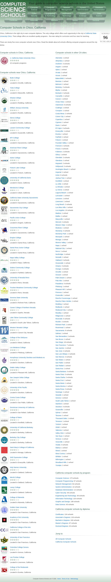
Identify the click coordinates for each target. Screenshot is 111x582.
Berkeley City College (17, 437)
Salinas (58, 333)
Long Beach (60, 204)
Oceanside (59, 263)
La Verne (59, 190)
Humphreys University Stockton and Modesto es (27, 357)
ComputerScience (34, 9)
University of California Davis (20, 178)
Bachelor (54, 20)
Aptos (58, 69)
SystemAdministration (82, 9)
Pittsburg (59, 286)
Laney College (15, 487)
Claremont (59, 105)
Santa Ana (59, 368)
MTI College (14, 138)
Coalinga (59, 108)
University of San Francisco (20, 537)
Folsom (58, 140)
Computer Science (62, 478)
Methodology (74, 579)
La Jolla (58, 184)
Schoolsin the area (105, 37)
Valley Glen (60, 433)
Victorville (59, 442)
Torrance (59, 421)
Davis (58, 125)
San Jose (59, 351)
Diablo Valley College (17, 367)
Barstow (58, 81)
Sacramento (60, 330)
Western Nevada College (19, 327)
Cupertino (59, 119)
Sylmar (58, 412)
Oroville (58, 272)
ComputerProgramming (50, 9)
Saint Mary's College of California (22, 447)
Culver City (59, 116)
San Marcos (60, 357)
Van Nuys (59, 436)
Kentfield (59, 181)
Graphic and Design (63, 501)
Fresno (58, 149)
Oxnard (58, 275)
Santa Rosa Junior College (19, 247)
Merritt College (15, 477)
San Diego (59, 342)
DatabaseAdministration (99, 9)
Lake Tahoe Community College (21, 317)
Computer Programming (64, 481)
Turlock (58, 424)
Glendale (59, 157)
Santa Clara (60, 374)
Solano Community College (20, 267)
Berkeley (59, 87)
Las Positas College (17, 557)
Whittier (58, 456)
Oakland (59, 260)
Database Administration (64, 490)
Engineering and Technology (66, 496)
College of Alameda (17, 497)
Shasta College (15, 98)
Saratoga (59, 392)
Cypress (58, 122)
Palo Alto (59, 281)
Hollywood (59, 166)
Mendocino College (17, 188)
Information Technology (64, 498)
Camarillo (59, 96)
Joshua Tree (60, 178)
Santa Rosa (60, 389)
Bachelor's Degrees (63, 520)
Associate (34, 20)
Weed (58, 451)
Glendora (59, 160)
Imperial (58, 172)
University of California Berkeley (21, 427)
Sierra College (15, 118)
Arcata (58, 72)
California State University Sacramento (24, 198)
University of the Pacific (18, 387)
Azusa (58, 75)
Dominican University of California (22, 407)
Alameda (59, 58)
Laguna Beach (61, 193)
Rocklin (58, 322)
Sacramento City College (19, 208)
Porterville (59, 295)
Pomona (59, 292)
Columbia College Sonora (19, 547)
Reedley (58, 313)
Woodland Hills (61, 462)
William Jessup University (19, 108)
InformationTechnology (66, 15)
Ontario (58, 266)
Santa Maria (60, 383)
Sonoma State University (19, 297)
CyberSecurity (34, 15)
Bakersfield (60, 78)
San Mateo (59, 360)
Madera (58, 213)
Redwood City (61, 310)
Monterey (59, 231)
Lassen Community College (20, 128)
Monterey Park (61, 234)
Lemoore (59, 198)
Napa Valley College (17, 257)
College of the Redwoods (19, 567)
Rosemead (59, 327)
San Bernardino (61, 336)
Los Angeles (60, 210)
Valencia (59, 430)
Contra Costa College (17, 397)
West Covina (60, 453)
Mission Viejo (60, 225)
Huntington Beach (62, 169)
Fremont (59, 146)
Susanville (59, 409)
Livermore (59, 201)
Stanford (59, 404)
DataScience (99, 15)
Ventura (58, 439)
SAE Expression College (19, 457)
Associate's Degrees (63, 517)
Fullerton (59, 152)
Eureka (58, 134)
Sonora (58, 398)
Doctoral (96, 20)
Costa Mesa (60, 113)
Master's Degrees (62, 523)
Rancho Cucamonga (63, 298)
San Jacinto (60, 348)
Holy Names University (18, 467)
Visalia (58, 445)
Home (59, 579)
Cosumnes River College (19, 228)
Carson (58, 99)
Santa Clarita (60, 377)
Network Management (63, 484)
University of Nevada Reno (19, 277)
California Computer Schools (66, 542)
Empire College (15, 238)
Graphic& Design (83, 15)
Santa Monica (60, 386)
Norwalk (58, 257)
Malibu (58, 216)
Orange (58, 269)
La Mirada (59, 187)
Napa (57, 245)
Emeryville (59, 131)
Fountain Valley (61, 143)
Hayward (59, 163)
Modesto (59, 228)
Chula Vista (60, 102)
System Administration (64, 487)
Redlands (59, 307)
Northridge (59, 254)
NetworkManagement (67, 9)
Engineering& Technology (50, 15)
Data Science (60, 504)
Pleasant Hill (60, 289)
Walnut (58, 448)
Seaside (58, 395)
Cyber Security (61, 493)
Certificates (60, 514)
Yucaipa (58, 465)
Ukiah (58, 427)
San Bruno (59, 339)
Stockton (59, 407)
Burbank (59, 93)
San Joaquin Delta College (19, 377)
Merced (58, 222)
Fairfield (58, 137)
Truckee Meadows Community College (24, 287)
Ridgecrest (59, 316)
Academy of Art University (19, 517)
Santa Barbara (61, 371)
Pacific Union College (17, 218)
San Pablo (59, 363)
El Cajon (59, 128)
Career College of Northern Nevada (23, 307)
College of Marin (16, 417)
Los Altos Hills (61, 207)
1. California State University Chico (22, 58)
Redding (59, 304)
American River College (18, 148)
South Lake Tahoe (62, 401)
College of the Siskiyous (18, 337)
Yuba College (15, 88)
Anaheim (59, 64)
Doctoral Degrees (62, 526)
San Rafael (60, 366)
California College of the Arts (20, 527)
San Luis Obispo (61, 354)
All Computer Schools (63, 539)
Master (75, 20)
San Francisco (61, 345)
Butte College (15, 78)
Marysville (59, 219)
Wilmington (60, 459)
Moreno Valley (61, 242)
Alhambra (59, 61)
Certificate (13, 20)
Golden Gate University (18, 507)
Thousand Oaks (61, 418)
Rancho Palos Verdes (63, 301)
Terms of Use (65, 579)
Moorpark (59, 237)
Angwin (58, 67)
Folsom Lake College (17, 168)
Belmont (58, 84)
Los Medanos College (18, 347)
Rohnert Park (60, 324)
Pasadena (59, 283)
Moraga (58, 239)
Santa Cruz (60, 380)
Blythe (58, 90)
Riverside (59, 319)
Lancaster (59, 195)
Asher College (15, 158)
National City (60, 248)
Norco (58, 251)
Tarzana (58, 415)
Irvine (58, 175)
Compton (59, 110)
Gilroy (58, 154)
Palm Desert (60, 278)
